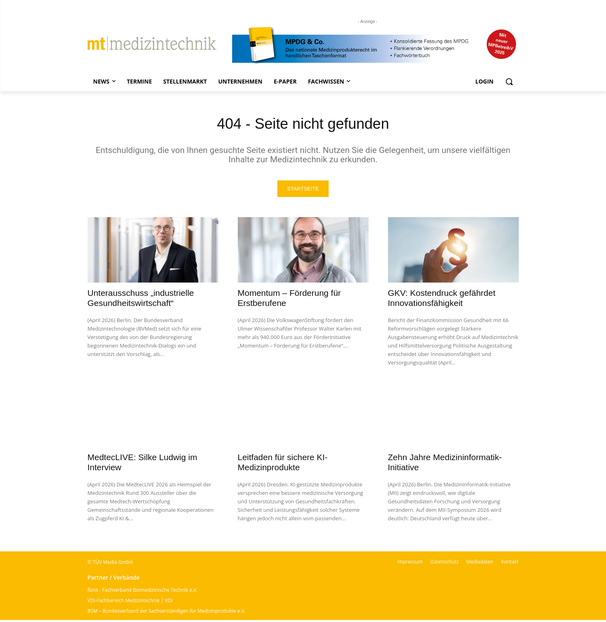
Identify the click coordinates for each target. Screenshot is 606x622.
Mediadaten (479, 563)
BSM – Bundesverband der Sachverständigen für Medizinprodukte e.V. (166, 612)
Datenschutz (444, 563)
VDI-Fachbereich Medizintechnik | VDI (130, 602)
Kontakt (509, 563)
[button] (509, 81)
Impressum (410, 563)
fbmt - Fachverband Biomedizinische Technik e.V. (143, 591)
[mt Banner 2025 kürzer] (375, 45)
